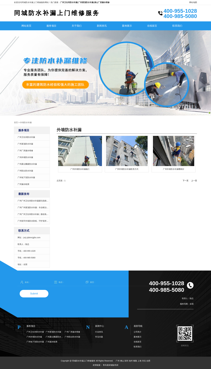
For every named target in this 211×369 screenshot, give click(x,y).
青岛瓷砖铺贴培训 (110, 365)
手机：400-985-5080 (26, 258)
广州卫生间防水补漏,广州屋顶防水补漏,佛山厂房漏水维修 (84, 2)
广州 (118, 361)
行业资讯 (99, 332)
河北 (144, 361)
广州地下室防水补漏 (26, 177)
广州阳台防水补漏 (25, 171)
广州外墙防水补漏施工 (80, 169)
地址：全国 (22, 264)
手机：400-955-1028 (26, 251)
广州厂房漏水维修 (25, 150)
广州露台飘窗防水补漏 (27, 164)
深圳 (126, 361)
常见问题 (99, 337)
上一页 (194, 180)
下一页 (185, 180)
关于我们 (77, 25)
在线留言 (152, 25)
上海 (140, 361)
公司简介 (137, 332)
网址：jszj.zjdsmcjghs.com (29, 237)
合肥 (148, 361)
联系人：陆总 (23, 244)
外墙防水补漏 (26, 122)
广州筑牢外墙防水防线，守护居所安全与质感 (37, 221)
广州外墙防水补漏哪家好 (173, 169)
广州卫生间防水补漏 (26, 137)
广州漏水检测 (23, 184)
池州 (131, 361)
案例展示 (127, 25)
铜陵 (135, 361)
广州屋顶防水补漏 (25, 144)
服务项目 (51, 25)
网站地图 (193, 2)
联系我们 (177, 25)
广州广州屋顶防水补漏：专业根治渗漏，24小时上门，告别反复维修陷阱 (49, 207)
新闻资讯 (102, 25)
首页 (16, 122)
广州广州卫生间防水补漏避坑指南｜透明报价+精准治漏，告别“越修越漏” (49, 201)
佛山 (122, 361)
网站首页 (26, 25)
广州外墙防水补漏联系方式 (126, 169)
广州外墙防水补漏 (25, 157)
